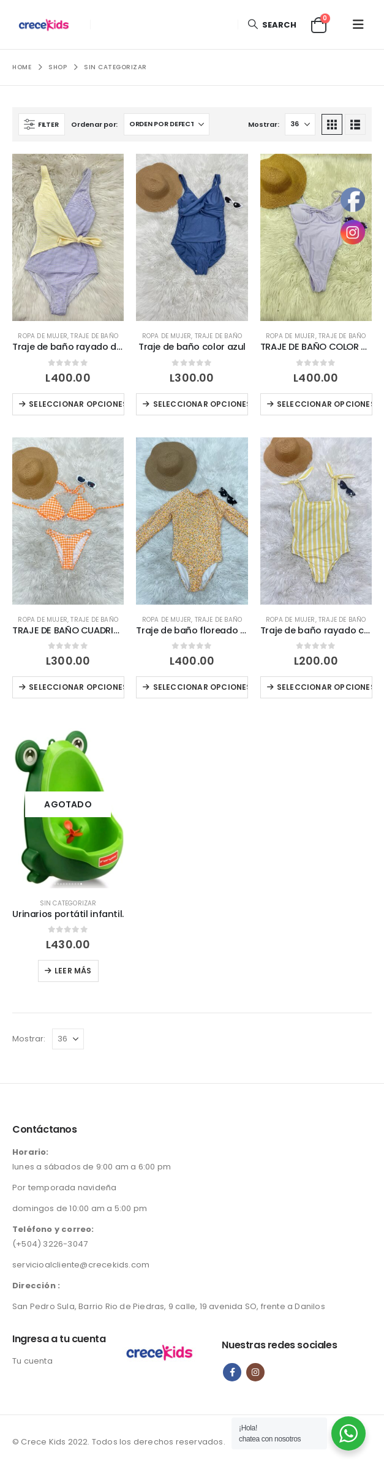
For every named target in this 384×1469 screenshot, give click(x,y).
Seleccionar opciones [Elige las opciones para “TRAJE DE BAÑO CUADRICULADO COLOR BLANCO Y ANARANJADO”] (76, 687)
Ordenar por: (94, 124)
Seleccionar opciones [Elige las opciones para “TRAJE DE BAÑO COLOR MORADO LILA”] (324, 404)
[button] (271, 25)
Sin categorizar (68, 903)
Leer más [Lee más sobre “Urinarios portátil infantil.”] (73, 970)
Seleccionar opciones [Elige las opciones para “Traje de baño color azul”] (201, 404)
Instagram (255, 1372)
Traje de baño (94, 336)
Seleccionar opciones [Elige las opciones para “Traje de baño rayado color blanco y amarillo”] (324, 687)
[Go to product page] (68, 237)
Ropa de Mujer (42, 336)
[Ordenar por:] (166, 124)
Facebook (232, 1372)
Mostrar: (263, 124)
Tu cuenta (32, 1361)
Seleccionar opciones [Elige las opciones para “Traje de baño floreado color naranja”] (201, 687)
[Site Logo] (46, 24)
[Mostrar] (300, 124)
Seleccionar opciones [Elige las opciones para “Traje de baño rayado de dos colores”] (76, 404)
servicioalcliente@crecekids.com (80, 1265)
